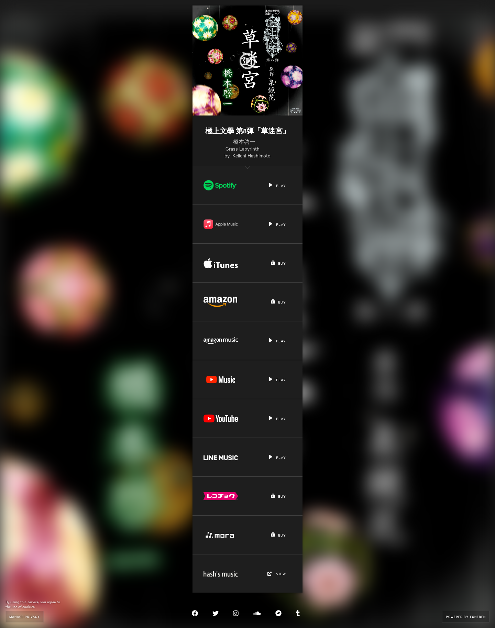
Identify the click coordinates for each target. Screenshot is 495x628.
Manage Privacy (24, 616)
